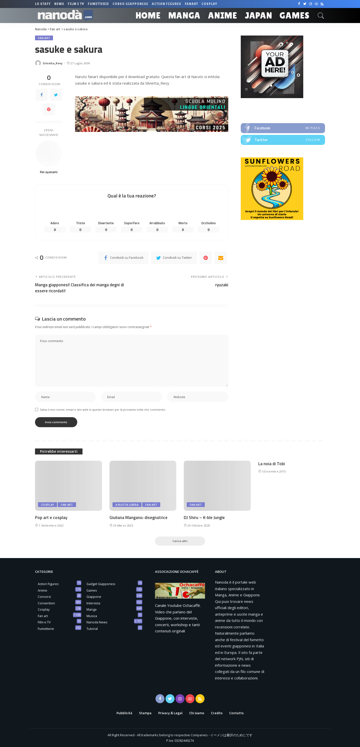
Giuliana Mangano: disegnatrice (139, 517)
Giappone (93, 596)
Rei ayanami (49, 171)
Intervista (93, 603)
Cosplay (47, 505)
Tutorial (92, 628)
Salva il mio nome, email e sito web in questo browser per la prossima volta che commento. (103, 409)
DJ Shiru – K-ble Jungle (204, 517)
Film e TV (44, 622)
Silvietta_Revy (53, 63)
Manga (91, 609)
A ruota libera (127, 505)
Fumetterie (46, 628)
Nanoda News (97, 622)
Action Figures (48, 584)
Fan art (44, 38)
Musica (91, 616)
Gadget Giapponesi (100, 584)
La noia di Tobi (271, 463)
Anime (42, 590)
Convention (46, 603)
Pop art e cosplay (51, 517)
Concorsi (44, 596)
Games (91, 590)
